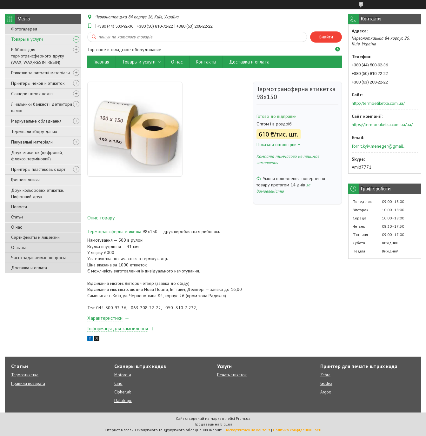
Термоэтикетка (24, 375)
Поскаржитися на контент (247, 429)
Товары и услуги (27, 39)
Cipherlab (122, 392)
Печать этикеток (232, 375)
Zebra (325, 375)
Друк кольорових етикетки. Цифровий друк (37, 193)
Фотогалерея (24, 29)
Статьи (17, 217)
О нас (16, 227)
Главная (101, 61)
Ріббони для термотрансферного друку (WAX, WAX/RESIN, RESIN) (37, 56)
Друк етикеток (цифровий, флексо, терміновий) (37, 156)
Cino (118, 383)
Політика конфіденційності (297, 429)
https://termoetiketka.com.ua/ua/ (382, 124)
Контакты (206, 61)
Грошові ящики (25, 180)
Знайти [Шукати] (326, 37)
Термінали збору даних (34, 131)
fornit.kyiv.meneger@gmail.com (379, 146)
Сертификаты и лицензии (35, 237)
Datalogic (123, 400)
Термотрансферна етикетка (114, 231)
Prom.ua (243, 418)
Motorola (122, 375)
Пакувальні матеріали (32, 142)
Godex (326, 383)
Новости (19, 207)
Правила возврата (28, 383)
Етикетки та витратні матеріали (40, 73)
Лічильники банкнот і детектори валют (41, 107)
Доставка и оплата (29, 268)
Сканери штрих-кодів (32, 94)
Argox (325, 392)
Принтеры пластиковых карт (38, 169)
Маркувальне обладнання (36, 121)
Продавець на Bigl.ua (213, 424)
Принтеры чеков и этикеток (37, 83)
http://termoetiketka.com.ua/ (378, 103)
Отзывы (18, 247)
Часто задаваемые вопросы (38, 257)
